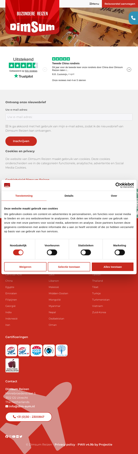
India (8, 312)
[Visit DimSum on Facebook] (7, 436)
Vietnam (97, 306)
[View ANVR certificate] (37, 349)
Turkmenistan (101, 299)
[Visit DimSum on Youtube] (14, 436)
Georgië (10, 306)
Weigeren (25, 266)
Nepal (52, 312)
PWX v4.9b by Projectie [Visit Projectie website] (95, 444)
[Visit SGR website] (11, 349)
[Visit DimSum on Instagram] (10, 436)
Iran (7, 324)
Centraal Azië (13, 274)
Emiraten (11, 293)
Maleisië (54, 287)
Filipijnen (11, 299)
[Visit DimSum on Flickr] (17, 436)
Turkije (96, 293)
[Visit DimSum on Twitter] (20, 436)
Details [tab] (69, 195)
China (9, 280)
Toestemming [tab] (24, 195)
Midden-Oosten (58, 293)
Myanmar (55, 306)
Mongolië (55, 299)
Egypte (9, 287)
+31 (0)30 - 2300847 (28, 417)
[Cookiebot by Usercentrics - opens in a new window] (118, 185)
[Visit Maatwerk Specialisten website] (12, 364)
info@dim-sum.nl (20, 406)
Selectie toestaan (69, 266)
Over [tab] (114, 195)
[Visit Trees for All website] (62, 349)
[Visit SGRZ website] (24, 349)
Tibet (95, 287)
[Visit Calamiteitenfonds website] (49, 349)
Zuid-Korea (99, 312)
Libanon (54, 280)
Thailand (97, 280)
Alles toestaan (113, 266)
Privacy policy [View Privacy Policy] (65, 444)
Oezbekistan (56, 318)
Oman (53, 324)
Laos (51, 274)
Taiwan (96, 274)
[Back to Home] (32, 18)
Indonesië (11, 318)
